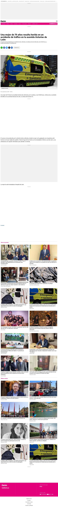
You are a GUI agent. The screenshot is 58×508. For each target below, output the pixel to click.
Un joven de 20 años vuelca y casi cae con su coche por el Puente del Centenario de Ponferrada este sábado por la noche (43, 306)
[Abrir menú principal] (56, 21)
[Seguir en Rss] (52, 494)
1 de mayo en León (42, 1)
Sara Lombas (3, 329)
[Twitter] (9, 48)
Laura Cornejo (3, 375)
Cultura (11, 23)
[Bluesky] (7, 48)
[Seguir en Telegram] (44, 494)
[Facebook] (4, 48)
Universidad (24, 23)
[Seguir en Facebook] (43, 494)
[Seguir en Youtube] (48, 494)
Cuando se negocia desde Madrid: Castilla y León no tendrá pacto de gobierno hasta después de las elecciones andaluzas (14, 373)
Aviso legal (29, 503)
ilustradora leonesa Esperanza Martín (34, 1)
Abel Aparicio (8, 286)
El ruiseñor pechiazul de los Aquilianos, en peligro (41, 283)
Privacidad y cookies (29, 502)
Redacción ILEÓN (4, 307)
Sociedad (15, 23)
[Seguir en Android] (40, 486)
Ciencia (19, 23)
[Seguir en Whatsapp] (51, 494)
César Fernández (3, 264)
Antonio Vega (3, 286)
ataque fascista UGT (21, 1)
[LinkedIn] (12, 48)
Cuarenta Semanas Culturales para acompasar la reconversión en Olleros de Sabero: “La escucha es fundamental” (12, 351)
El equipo (29, 500)
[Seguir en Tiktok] (49, 494)
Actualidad (3, 23)
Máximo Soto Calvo (4, 419)
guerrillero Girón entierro (15, 1)
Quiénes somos (29, 498)
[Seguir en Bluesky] (40, 494)
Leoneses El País (10, 1)
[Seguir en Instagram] (46, 494)
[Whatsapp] (2, 48)
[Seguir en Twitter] (41, 494)
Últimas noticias (4, 378)
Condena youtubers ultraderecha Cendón (50, 1)
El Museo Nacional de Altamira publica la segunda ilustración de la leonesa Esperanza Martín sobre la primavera (41, 328)
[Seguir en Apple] (41, 486)
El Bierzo (29, 23)
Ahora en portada (4, 242)
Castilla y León (35, 23)
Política (7, 23)
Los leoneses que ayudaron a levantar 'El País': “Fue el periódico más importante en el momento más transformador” (13, 262)
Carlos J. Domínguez (33, 264)
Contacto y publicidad (29, 505)
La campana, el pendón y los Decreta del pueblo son (13, 418)
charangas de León (27, 1)
